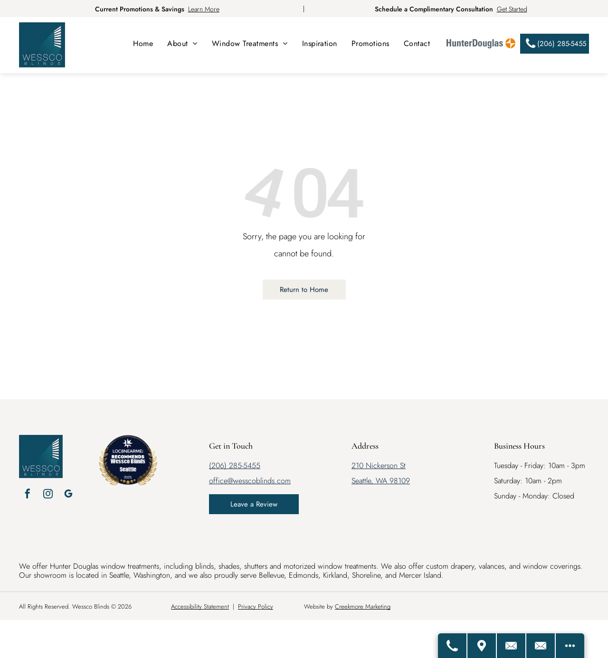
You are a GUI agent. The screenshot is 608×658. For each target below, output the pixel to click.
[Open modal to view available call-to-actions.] (570, 645)
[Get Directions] (482, 645)
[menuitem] (143, 43)
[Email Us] (541, 645)
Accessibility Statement (200, 606)
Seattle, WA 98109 (381, 480)
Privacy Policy (255, 606)
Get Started (512, 9)
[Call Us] (452, 645)
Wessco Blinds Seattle (128, 465)
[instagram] (48, 495)
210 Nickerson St (379, 465)
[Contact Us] (511, 645)
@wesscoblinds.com (259, 480)
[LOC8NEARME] (127, 449)
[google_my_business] (68, 495)
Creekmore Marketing (362, 606)
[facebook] (27, 495)
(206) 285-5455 (234, 465)
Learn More (203, 9)
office (218, 480)
